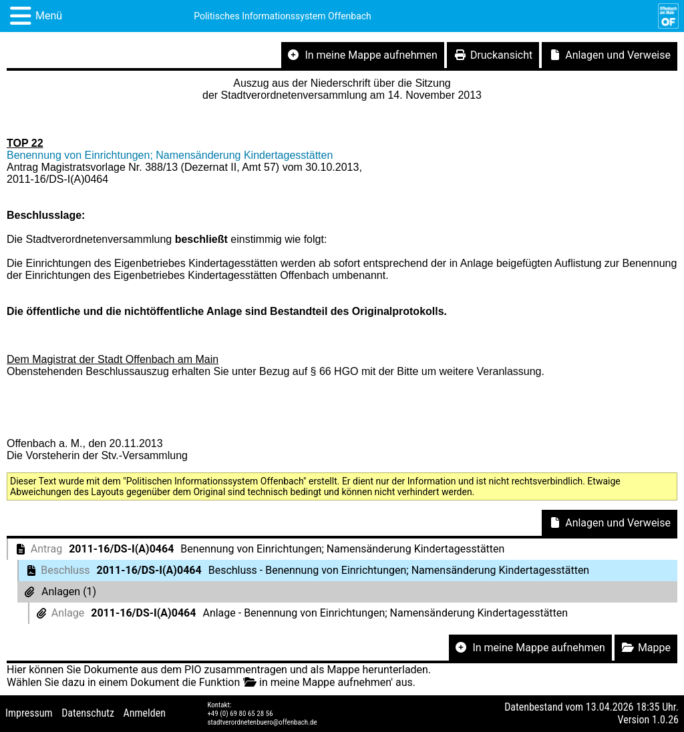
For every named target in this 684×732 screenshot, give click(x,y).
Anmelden (145, 713)
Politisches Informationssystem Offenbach (282, 16)
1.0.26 (665, 719)
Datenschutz (87, 713)
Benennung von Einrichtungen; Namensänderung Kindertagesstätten (170, 155)
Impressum (29, 713)
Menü (48, 15)
